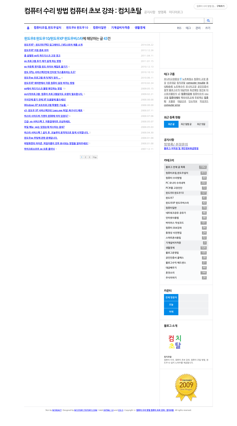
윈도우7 (186, 198)
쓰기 (207, 28)
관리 (197, 28)
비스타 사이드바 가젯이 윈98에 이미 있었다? (46, 116)
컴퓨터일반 (99, 27)
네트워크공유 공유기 (186, 213)
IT (181, 79)
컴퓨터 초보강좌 (186, 228)
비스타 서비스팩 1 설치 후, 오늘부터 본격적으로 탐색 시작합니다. (56, 132)
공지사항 (149, 12)
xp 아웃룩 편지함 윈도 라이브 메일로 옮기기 (46, 67)
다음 (95, 157)
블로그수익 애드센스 (186, 262)
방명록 (162, 12)
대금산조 (181, 101)
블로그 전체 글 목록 (186, 167)
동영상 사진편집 (186, 233)
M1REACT (57, 410)
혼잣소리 (186, 272)
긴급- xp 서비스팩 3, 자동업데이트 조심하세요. (47, 121)
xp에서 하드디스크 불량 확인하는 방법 (43, 88)
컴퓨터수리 (198, 94)
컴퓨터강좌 (186, 94)
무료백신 (199, 98)
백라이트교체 (187, 98)
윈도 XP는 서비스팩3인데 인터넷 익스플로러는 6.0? (50, 72)
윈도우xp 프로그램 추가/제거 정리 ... (42, 78)
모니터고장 (191, 86)
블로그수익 (174, 90)
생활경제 (139, 27)
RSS (179, 28)
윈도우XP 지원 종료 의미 (36, 50)
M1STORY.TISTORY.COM (85, 410)
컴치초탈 (181, 83)
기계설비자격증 (120, 27)
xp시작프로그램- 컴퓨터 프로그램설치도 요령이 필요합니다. (53, 94)
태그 (188, 28)
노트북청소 (187, 79)
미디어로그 (176, 12)
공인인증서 (203, 86)
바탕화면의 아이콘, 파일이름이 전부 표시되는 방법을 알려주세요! (56, 143)
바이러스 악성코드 (186, 223)
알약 (166, 90)
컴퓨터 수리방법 (186, 178)
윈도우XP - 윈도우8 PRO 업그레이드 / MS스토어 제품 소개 (53, 45)
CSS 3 (120, 410)
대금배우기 (186, 267)
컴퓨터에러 (174, 98)
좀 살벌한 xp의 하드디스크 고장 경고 (42, 55)
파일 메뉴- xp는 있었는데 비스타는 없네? (44, 127)
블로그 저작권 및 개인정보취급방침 (181, 148)
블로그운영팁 (186, 252)
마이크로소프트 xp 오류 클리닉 (39, 149)
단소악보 (193, 101)
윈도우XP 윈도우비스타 (186, 203)
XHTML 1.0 (108, 410)
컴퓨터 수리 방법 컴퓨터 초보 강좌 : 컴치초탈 (82, 11)
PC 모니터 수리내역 (186, 183)
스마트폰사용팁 (186, 238)
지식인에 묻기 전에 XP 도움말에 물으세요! (45, 99)
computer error (172, 105)
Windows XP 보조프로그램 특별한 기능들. (45, 105)
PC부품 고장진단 (186, 188)
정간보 (202, 90)
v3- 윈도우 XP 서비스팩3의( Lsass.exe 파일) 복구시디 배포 (53, 110)
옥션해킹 (194, 90)
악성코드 (204, 101)
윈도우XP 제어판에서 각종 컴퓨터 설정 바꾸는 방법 (49, 83)
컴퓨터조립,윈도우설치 (47, 27)
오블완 (172, 101)
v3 (179, 94)
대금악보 (185, 90)
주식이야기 (186, 277)
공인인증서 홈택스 (186, 257)
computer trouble (195, 83)
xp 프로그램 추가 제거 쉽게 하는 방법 (42, 61)
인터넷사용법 (186, 218)
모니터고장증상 (171, 79)
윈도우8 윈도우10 (77, 27)
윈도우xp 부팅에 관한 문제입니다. (41, 138)
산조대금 (171, 83)
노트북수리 (179, 86)
